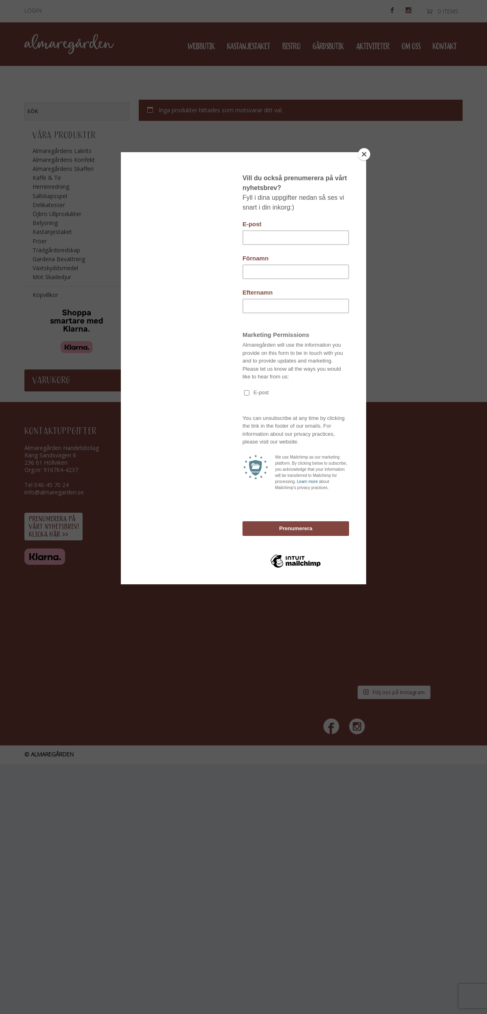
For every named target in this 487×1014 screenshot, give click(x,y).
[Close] (364, 154)
